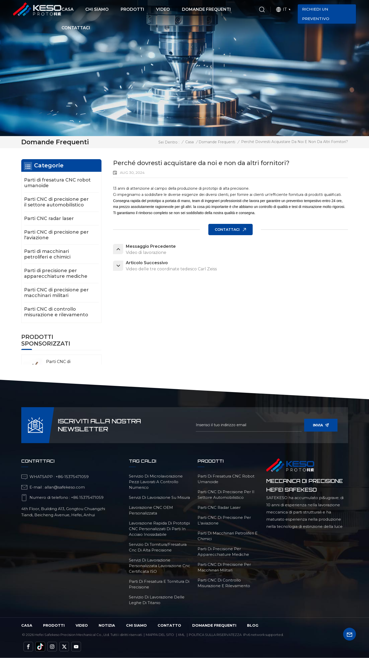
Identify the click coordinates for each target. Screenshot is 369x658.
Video (163, 9)
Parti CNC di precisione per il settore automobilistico (56, 202)
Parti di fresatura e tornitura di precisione (159, 584)
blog (252, 625)
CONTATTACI (227, 229)
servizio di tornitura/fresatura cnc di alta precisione (158, 547)
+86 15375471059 (87, 497)
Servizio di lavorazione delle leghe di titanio (156, 600)
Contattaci (75, 27)
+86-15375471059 (72, 476)
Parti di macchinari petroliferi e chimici (47, 254)
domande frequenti (214, 625)
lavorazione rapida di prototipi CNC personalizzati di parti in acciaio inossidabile (159, 529)
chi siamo (136, 625)
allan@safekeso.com (65, 487)
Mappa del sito (160, 635)
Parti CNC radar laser (49, 218)
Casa (67, 9)
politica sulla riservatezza (215, 635)
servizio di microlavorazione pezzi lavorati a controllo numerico (156, 482)
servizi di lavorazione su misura (159, 497)
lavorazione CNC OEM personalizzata (151, 510)
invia (320, 425)
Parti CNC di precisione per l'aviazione (56, 235)
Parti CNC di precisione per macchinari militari (56, 292)
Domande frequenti (206, 9)
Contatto (169, 625)
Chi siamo (97, 9)
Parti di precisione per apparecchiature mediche (55, 273)
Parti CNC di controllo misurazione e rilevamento (56, 312)
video (82, 625)
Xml (181, 635)
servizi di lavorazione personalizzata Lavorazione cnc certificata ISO (159, 566)
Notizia (107, 625)
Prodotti (132, 9)
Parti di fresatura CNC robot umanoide (57, 182)
